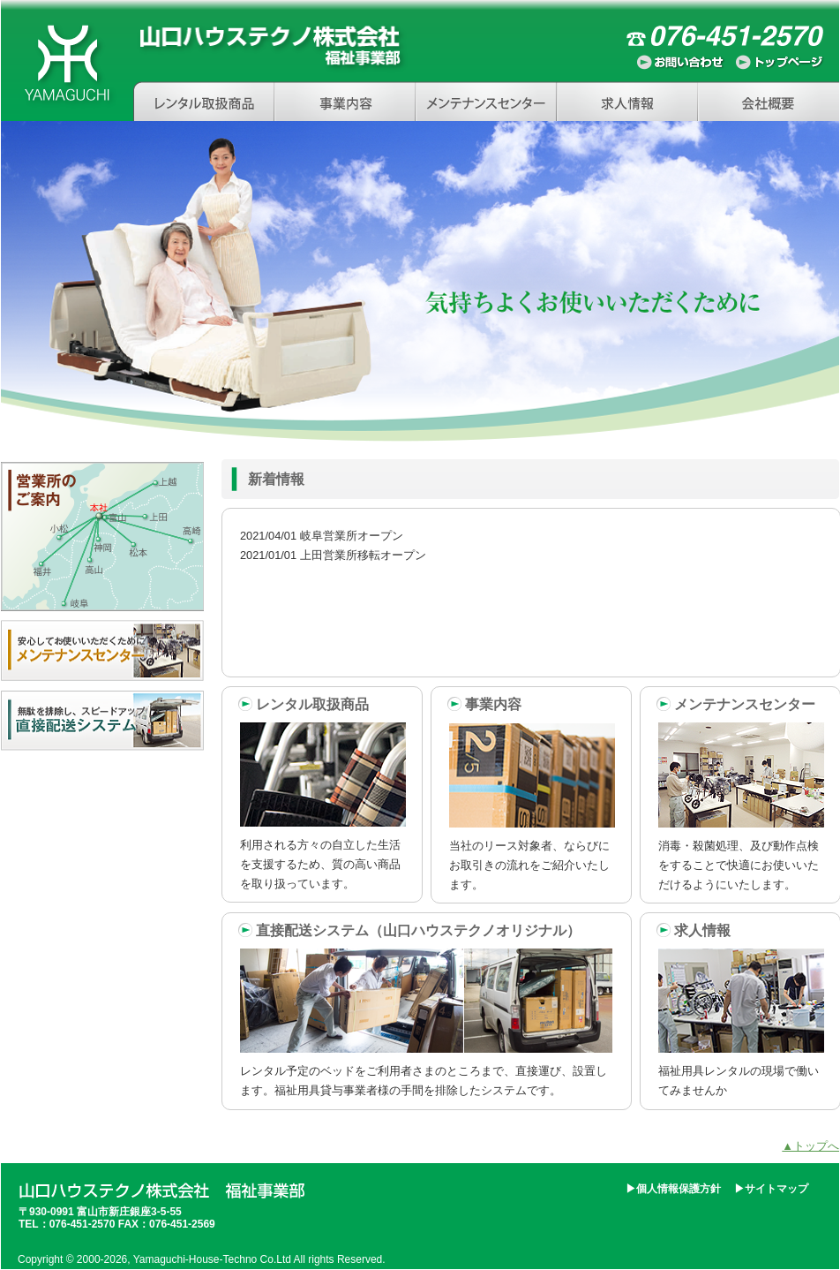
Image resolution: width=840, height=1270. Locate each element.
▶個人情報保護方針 (673, 1189)
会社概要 (768, 101)
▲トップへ (810, 1146)
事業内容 (345, 101)
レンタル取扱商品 (203, 101)
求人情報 (627, 101)
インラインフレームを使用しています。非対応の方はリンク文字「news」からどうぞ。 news (531, 592)
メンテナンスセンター (486, 101)
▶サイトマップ (771, 1189)
